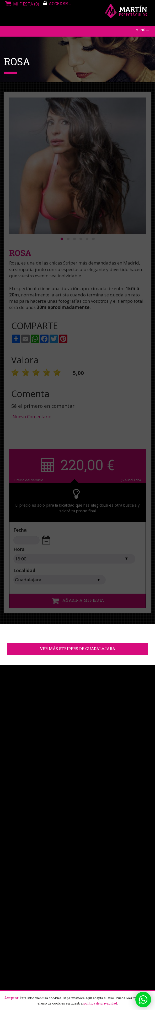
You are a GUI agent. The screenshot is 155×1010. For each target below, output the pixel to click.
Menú (143, 31)
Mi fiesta (21, 4)
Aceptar (11, 997)
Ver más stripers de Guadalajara (77, 649)
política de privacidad (100, 1003)
